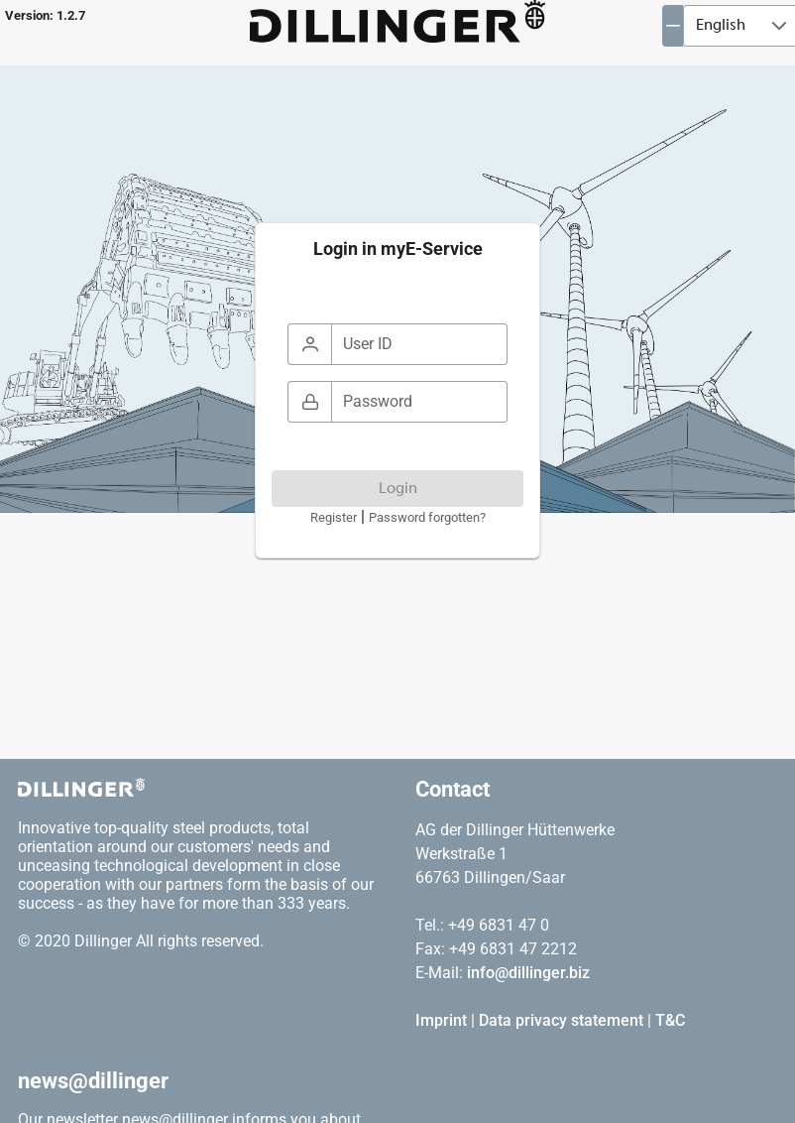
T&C (670, 1020)
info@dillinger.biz (528, 972)
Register (333, 517)
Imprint (441, 1020)
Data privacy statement (561, 1020)
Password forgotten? (427, 517)
